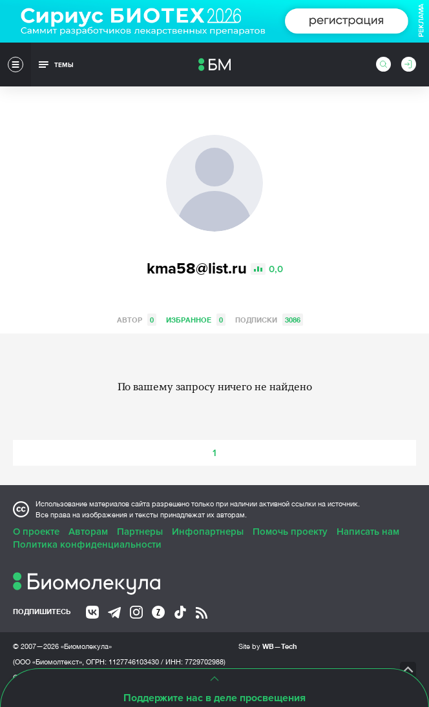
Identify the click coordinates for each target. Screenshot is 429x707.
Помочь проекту (290, 531)
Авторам (88, 531)
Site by (267, 646)
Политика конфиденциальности (87, 544)
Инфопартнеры (208, 531)
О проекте (36, 531)
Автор (136, 320)
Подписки (269, 320)
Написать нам (368, 531)
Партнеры (140, 531)
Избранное (195, 320)
